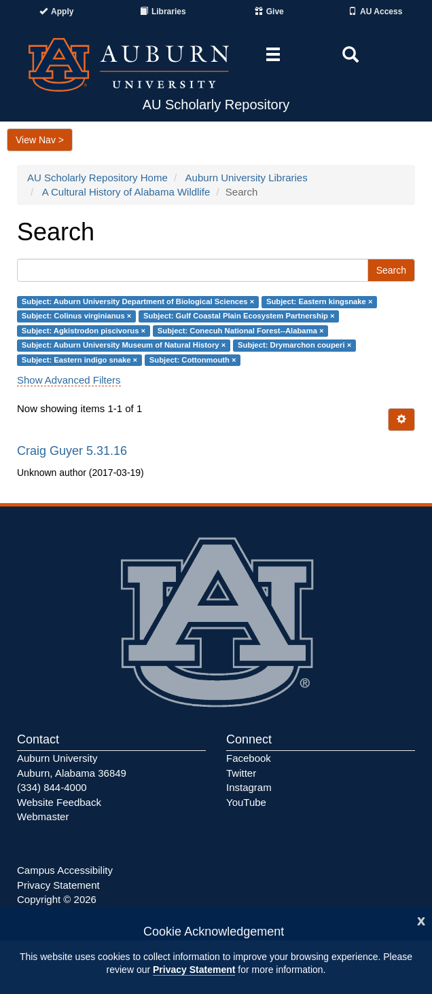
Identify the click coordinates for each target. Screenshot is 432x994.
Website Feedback (59, 802)
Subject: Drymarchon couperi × (294, 346)
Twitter (241, 773)
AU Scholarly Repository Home (97, 177)
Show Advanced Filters (69, 380)
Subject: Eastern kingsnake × (319, 301)
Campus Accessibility (65, 870)
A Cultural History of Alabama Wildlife (126, 192)
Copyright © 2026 (56, 899)
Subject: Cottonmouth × (192, 360)
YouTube (246, 802)
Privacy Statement (194, 969)
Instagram (249, 787)
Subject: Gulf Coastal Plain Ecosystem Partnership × (239, 316)
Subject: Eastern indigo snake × (79, 360)
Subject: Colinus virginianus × (77, 316)
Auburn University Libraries (246, 177)
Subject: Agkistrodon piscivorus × (83, 331)
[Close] (421, 920)
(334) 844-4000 (52, 787)
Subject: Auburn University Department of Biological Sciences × (138, 301)
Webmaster (43, 816)
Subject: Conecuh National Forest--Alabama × (241, 331)
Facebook (248, 758)
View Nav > (40, 139)
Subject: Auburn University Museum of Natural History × (124, 346)
